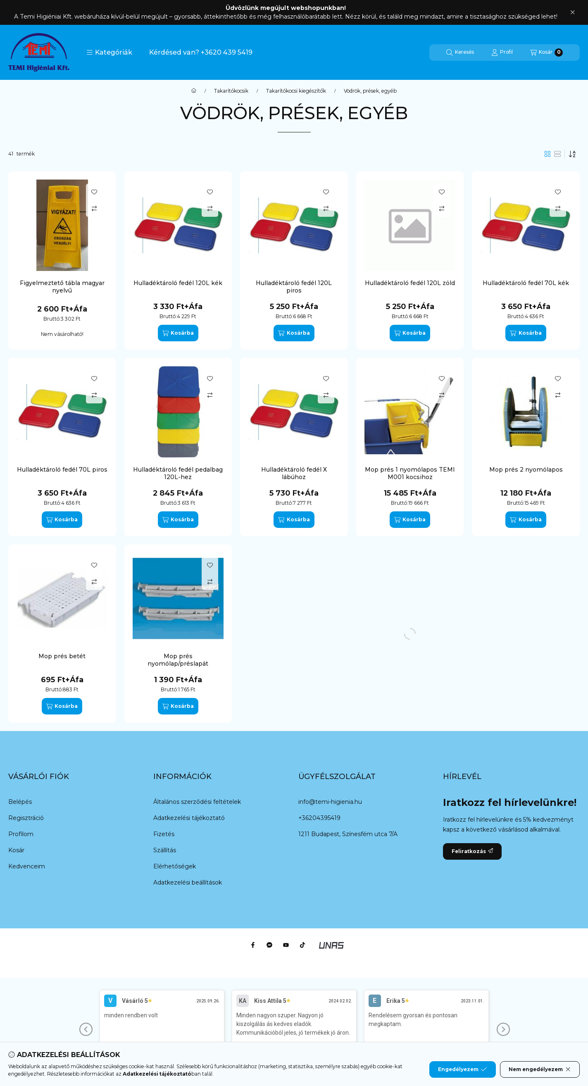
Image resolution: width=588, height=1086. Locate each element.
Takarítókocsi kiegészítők (296, 91)
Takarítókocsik (231, 91)
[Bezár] (572, 12)
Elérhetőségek (174, 866)
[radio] (557, 154)
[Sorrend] (572, 154)
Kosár (16, 850)
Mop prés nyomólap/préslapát (178, 659)
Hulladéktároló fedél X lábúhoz (294, 473)
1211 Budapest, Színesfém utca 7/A (348, 834)
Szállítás (164, 850)
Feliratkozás (472, 851)
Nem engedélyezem (540, 1069)
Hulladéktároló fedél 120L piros (294, 286)
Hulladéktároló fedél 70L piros (62, 469)
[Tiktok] (302, 945)
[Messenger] (269, 945)
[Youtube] (286, 945)
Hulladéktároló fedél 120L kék (177, 283)
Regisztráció (26, 818)
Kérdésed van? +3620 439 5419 (200, 52)
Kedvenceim (26, 866)
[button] (109, 52)
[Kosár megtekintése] (546, 52)
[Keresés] (460, 52)
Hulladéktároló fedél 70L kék (526, 283)
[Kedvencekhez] (94, 192)
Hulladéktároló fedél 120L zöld (410, 283)
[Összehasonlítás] (94, 208)
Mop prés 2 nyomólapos (526, 469)
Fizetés (163, 834)
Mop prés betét (62, 656)
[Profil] (502, 52)
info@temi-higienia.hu (330, 802)
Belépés (20, 802)
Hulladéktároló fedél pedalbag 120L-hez (178, 473)
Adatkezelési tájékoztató (189, 818)
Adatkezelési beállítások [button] (187, 882)
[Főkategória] (193, 91)
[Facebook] (253, 945)
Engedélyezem (462, 1069)
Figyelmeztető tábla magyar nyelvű (62, 286)
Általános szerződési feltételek (197, 802)
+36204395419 (319, 818)
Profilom (20, 834)
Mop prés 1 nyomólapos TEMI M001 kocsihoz (410, 473)
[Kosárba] (178, 333)
